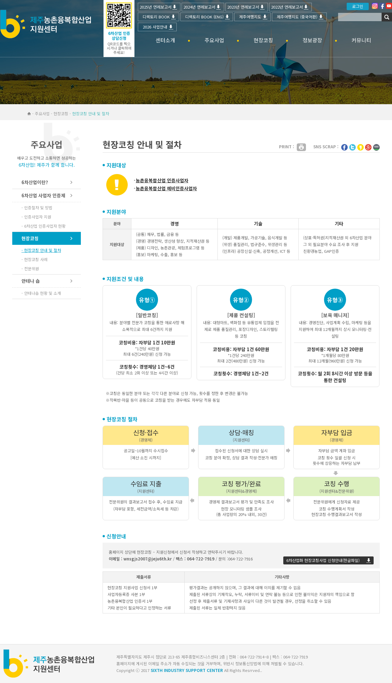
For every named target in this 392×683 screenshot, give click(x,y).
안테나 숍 (30, 281)
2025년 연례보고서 (156, 7)
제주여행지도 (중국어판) (297, 17)
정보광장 (312, 40)
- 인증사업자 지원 (36, 217)
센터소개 (165, 40)
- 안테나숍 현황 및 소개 (41, 293)
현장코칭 (263, 40)
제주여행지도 (250, 17)
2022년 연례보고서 (287, 7)
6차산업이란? (34, 182)
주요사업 (214, 40)
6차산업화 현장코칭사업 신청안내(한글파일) (323, 560)
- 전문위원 (30, 268)
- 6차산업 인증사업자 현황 (43, 226)
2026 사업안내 (155, 27)
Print (301, 147)
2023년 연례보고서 (243, 7)
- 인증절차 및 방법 (36, 208)
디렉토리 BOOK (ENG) (204, 17)
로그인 (357, 6)
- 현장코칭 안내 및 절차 (41, 250)
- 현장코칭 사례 (34, 259)
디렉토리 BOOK (156, 17)
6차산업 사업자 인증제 (43, 195)
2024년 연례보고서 (199, 7)
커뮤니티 (361, 40)
